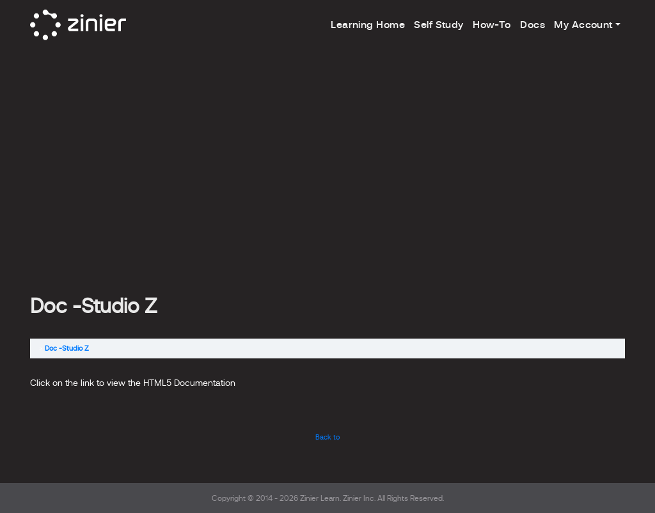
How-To (492, 25)
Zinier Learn (320, 498)
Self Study (438, 25)
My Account (583, 25)
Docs (532, 25)
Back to (327, 437)
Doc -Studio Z (67, 348)
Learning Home (368, 25)
